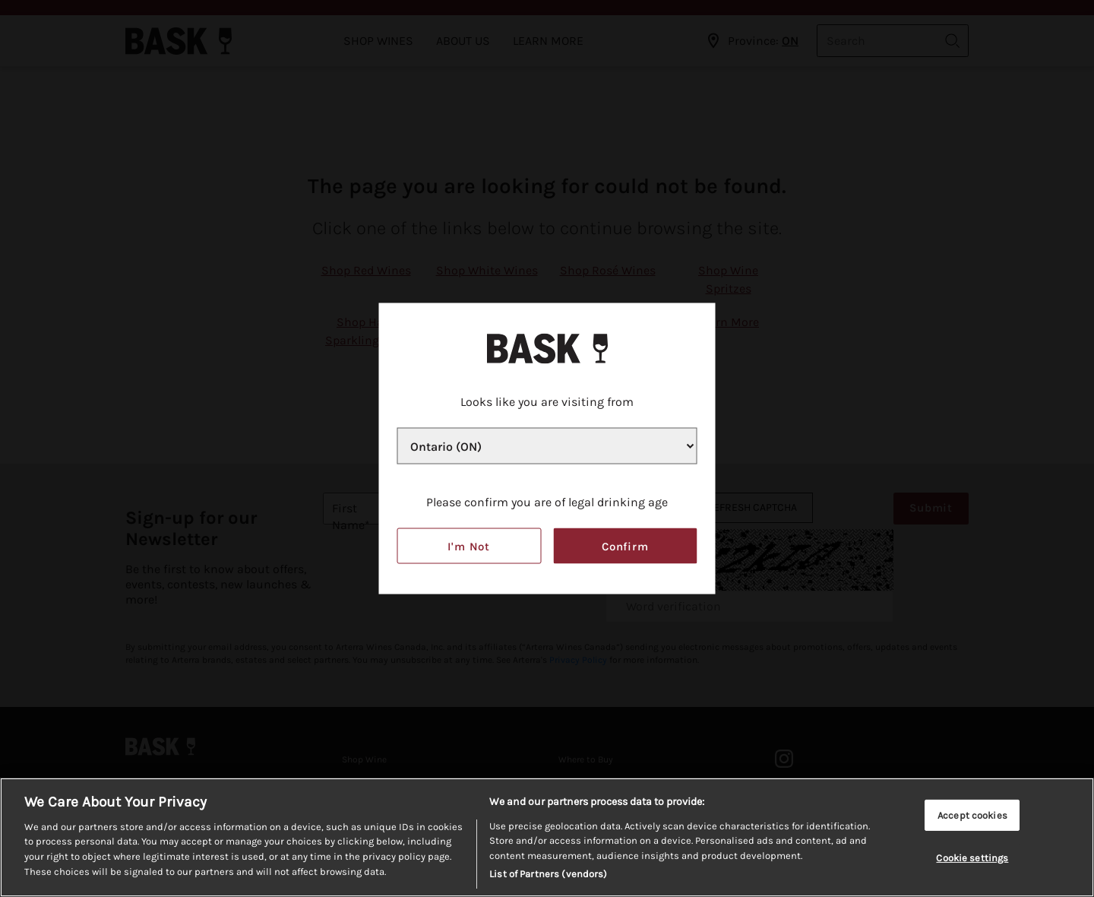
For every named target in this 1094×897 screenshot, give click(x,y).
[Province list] (547, 446)
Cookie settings (972, 858)
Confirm (625, 546)
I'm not (468, 546)
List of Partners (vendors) (548, 875)
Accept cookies (972, 816)
